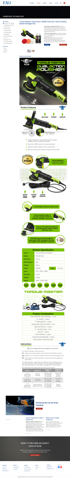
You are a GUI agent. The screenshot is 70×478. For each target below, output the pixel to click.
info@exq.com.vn (50, 468)
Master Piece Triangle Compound (52, 418)
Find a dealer (27, 467)
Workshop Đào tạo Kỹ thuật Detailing (47, 404)
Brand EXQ (4, 469)
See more (39, 408)
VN (66, 3)
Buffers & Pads (7, 28)
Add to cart (63, 44)
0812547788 (49, 466)
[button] (41, 27)
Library (50, 3)
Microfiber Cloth (7, 39)
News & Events (5, 470)
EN (64, 3)
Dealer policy (27, 470)
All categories (16, 467)
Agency (44, 3)
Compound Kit (7, 26)
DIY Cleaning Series (8, 36)
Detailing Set (6, 34)
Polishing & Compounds (9, 25)
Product (38, 3)
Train (36, 469)
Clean (5, 48)
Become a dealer (27, 469)
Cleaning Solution (7, 32)
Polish (5, 52)
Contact (56, 3)
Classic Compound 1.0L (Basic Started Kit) (35, 418)
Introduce (32, 3)
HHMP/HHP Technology (9, 23)
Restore (5, 50)
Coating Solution (7, 30)
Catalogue (15, 469)
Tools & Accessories (8, 43)
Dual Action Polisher (8, 41)
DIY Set (5, 38)
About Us (4, 467)
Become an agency (35, 455)
